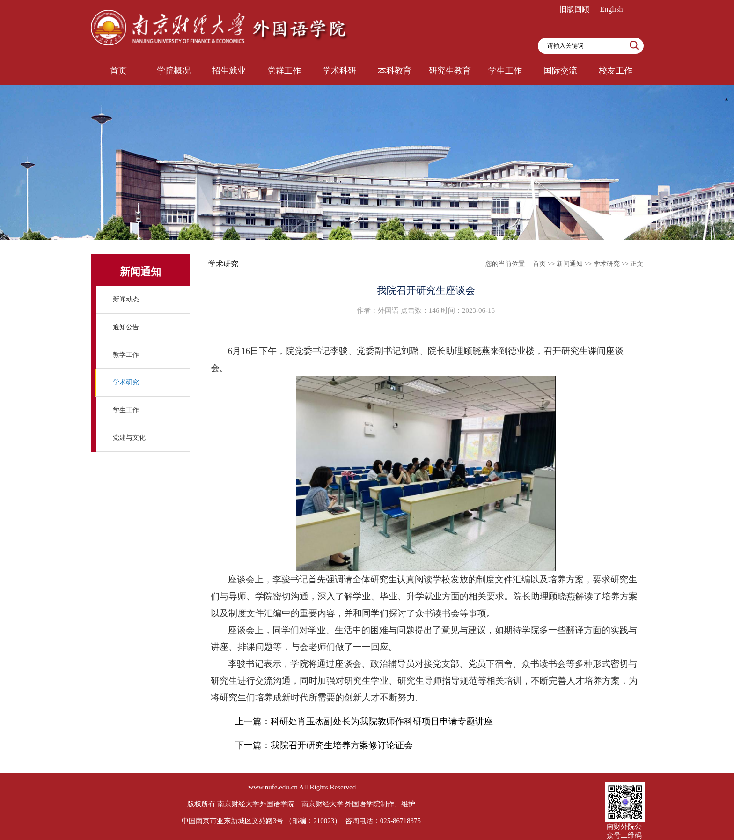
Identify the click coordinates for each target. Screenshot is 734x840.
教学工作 (126, 354)
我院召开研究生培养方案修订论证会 (342, 745)
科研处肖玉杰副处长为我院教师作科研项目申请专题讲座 (382, 721)
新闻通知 (570, 263)
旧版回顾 (574, 9)
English (611, 9)
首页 (539, 263)
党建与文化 (129, 437)
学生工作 (126, 409)
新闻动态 (126, 299)
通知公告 (126, 327)
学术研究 (126, 382)
